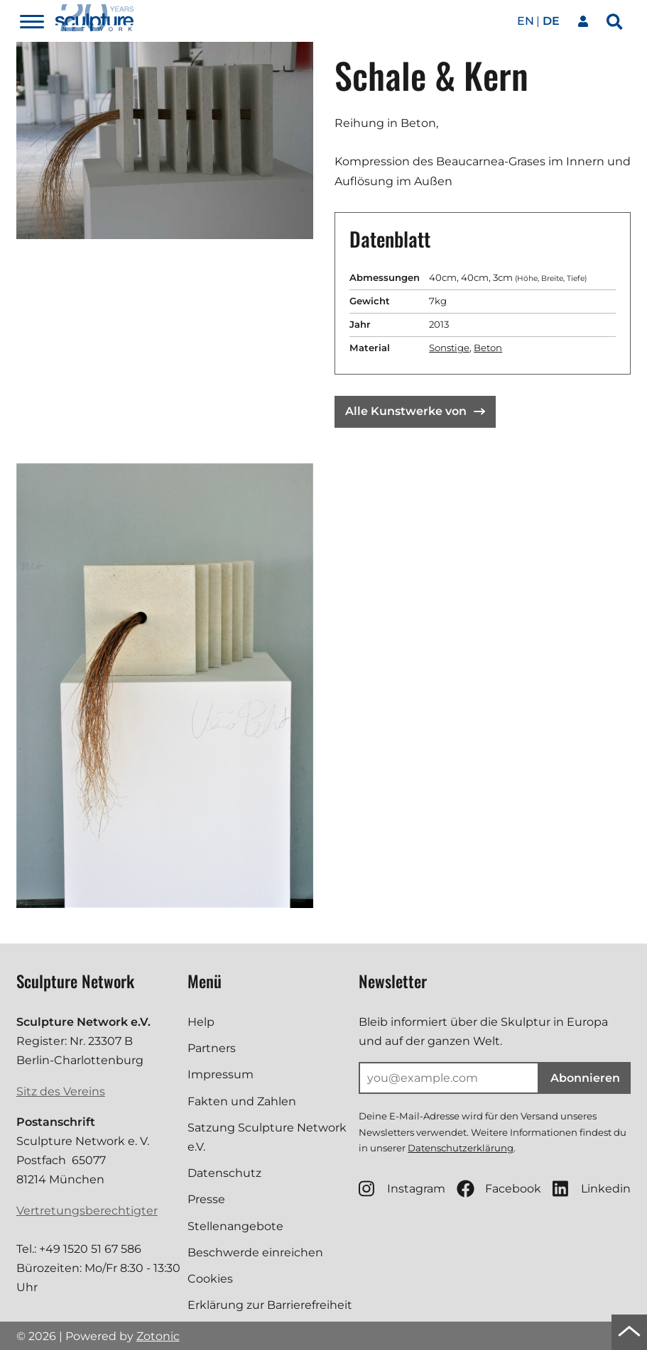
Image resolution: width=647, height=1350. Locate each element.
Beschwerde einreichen (255, 1252)
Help (200, 1022)
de (551, 21)
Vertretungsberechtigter (87, 1210)
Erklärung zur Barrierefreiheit (269, 1305)
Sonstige (449, 347)
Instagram (402, 1188)
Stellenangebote (235, 1226)
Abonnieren (585, 1078)
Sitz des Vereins (60, 1091)
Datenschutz (224, 1173)
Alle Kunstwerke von (415, 411)
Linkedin (592, 1188)
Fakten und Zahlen (241, 1101)
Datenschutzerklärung (460, 1147)
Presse (206, 1199)
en (525, 21)
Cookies (210, 1278)
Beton (488, 347)
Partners (211, 1048)
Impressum (220, 1074)
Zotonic (158, 1336)
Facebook (499, 1188)
